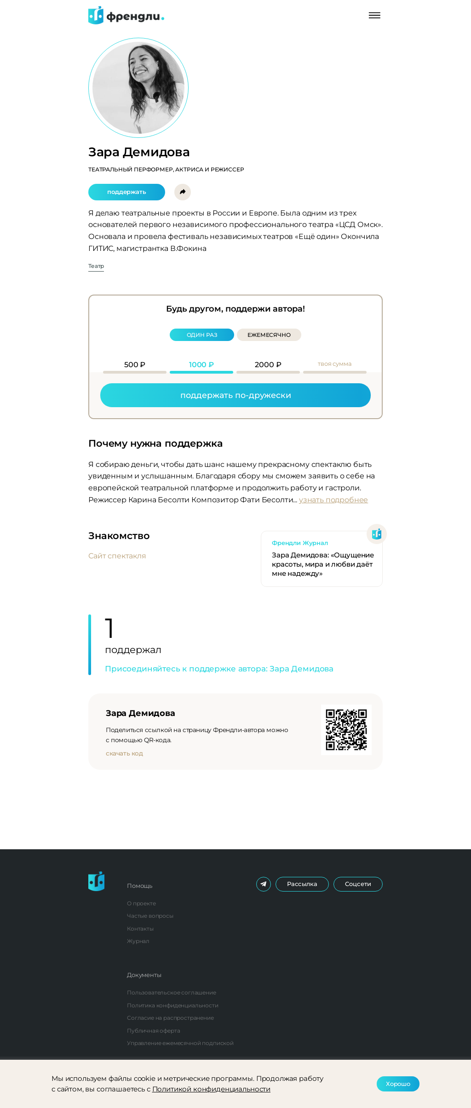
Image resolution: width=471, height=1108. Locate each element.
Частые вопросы (150, 915)
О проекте (141, 903)
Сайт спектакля (117, 555)
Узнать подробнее (333, 499)
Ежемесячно (268, 334)
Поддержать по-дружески (235, 395)
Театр (96, 266)
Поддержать (126, 191)
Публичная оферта (153, 1030)
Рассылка (302, 883)
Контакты (140, 928)
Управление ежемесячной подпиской (180, 1043)
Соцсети (358, 883)
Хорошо (398, 1083)
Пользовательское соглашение (171, 992)
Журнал (138, 941)
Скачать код (124, 753)
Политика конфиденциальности (172, 1005)
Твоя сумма (334, 363)
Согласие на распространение (170, 1017)
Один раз (202, 334)
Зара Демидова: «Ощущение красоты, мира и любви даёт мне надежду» (323, 564)
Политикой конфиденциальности (211, 1089)
